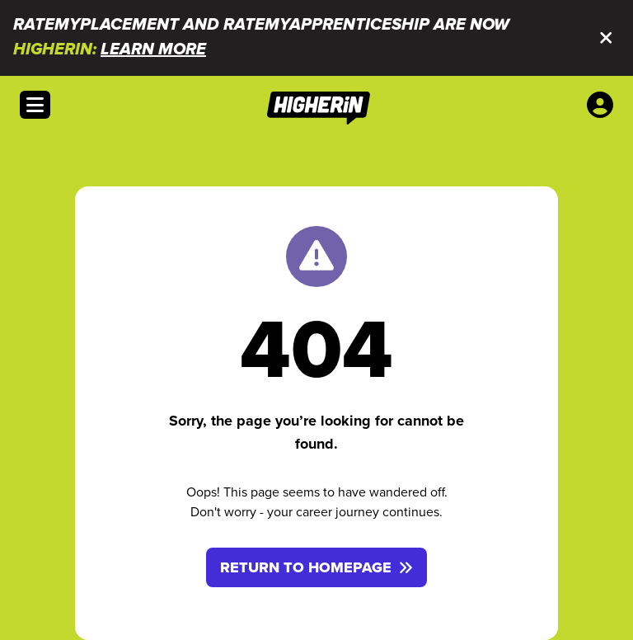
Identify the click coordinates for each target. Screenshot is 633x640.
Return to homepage (316, 567)
